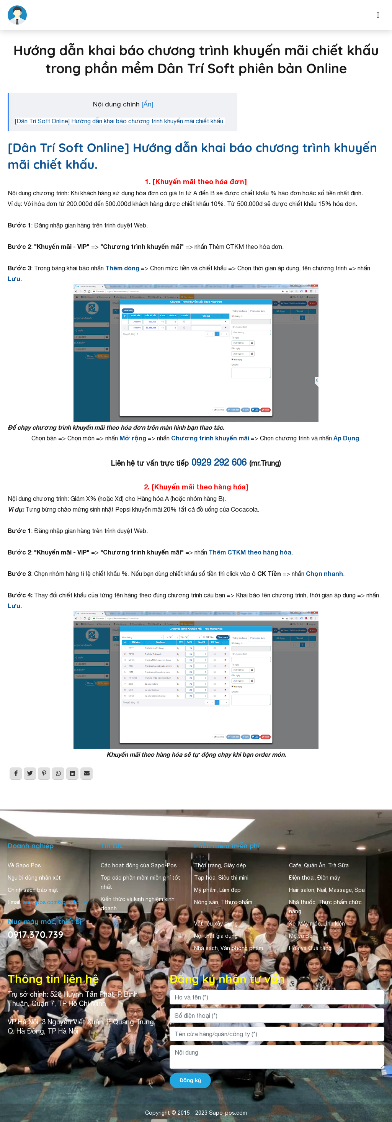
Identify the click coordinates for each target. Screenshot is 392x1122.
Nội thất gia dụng (216, 936)
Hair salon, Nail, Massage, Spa (327, 890)
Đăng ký (190, 1080)
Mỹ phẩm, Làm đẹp (217, 890)
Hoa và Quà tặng (310, 948)
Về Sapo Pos (24, 865)
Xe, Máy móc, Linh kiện (317, 924)
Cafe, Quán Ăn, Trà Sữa (319, 865)
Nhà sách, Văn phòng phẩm (228, 948)
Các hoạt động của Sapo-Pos (139, 865)
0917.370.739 (35, 934)
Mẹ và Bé (300, 936)
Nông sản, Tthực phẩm (223, 902)
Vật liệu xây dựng (216, 924)
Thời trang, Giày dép (220, 865)
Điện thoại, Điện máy (314, 878)
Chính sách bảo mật (33, 890)
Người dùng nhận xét (34, 878)
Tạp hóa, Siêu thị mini (221, 878)
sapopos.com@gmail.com (55, 902)
